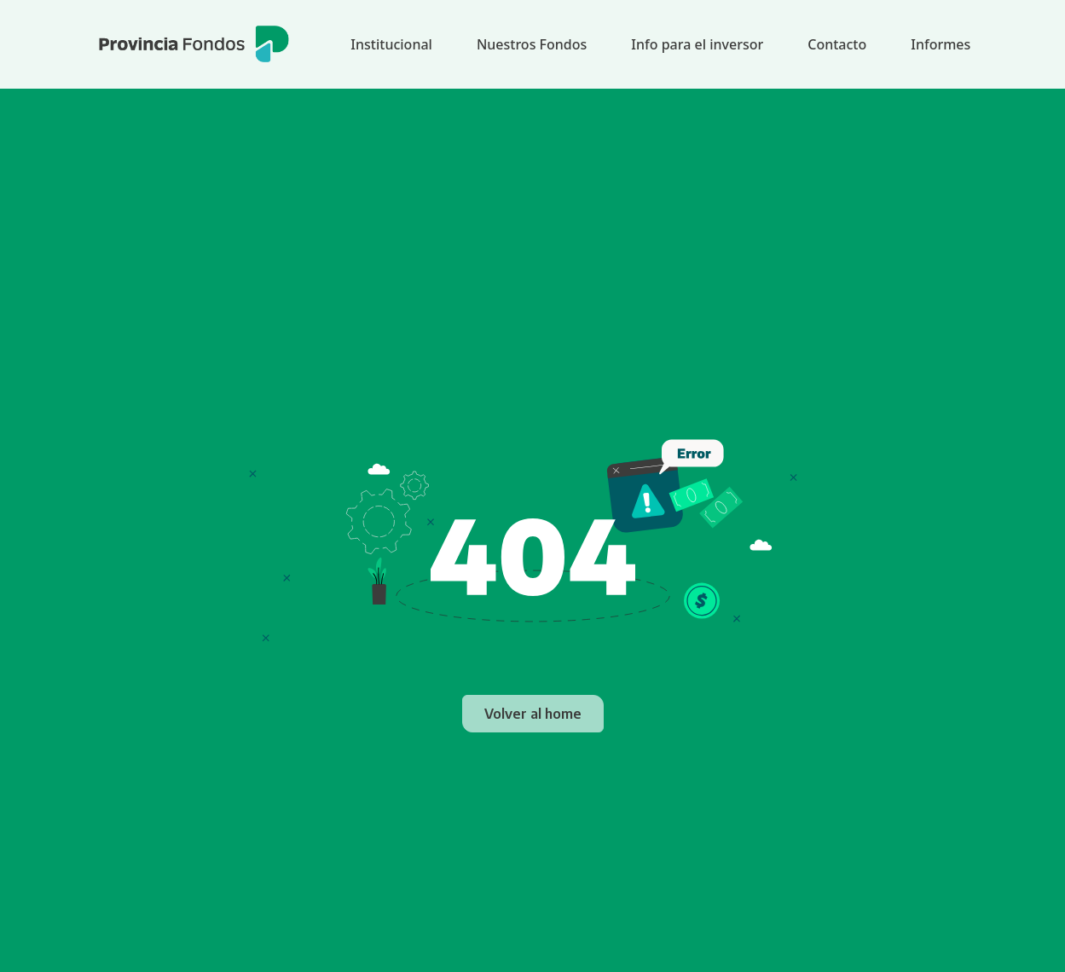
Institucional (391, 44)
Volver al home (533, 713)
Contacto (836, 44)
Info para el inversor (697, 44)
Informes (940, 44)
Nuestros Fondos (532, 44)
